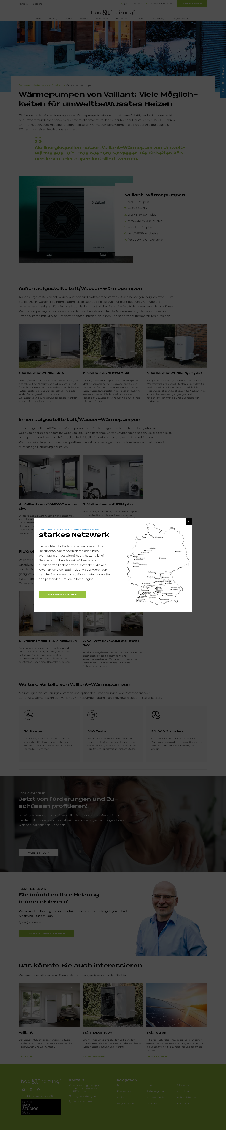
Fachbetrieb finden (61, 594)
